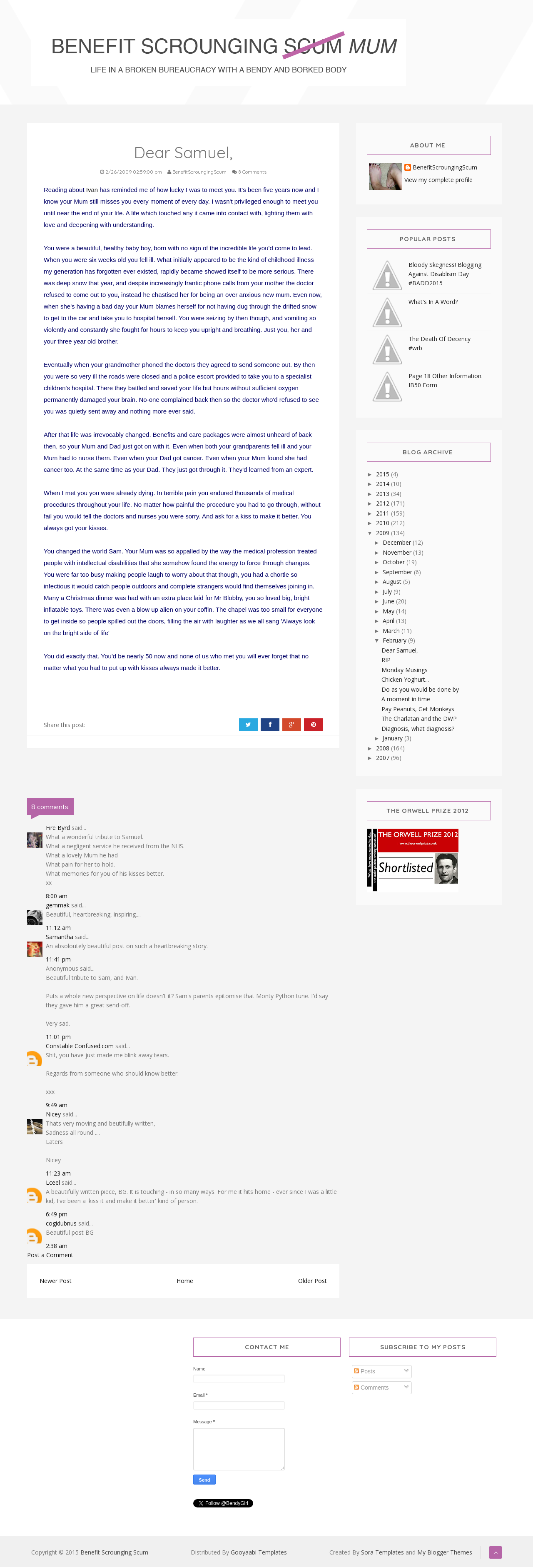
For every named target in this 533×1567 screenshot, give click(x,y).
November (398, 552)
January (393, 738)
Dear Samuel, (399, 650)
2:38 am (56, 1246)
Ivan (92, 189)
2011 (383, 513)
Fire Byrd (58, 828)
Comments (371, 1387)
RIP (386, 660)
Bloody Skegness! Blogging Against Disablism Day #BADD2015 (444, 274)
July (388, 591)
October (394, 562)
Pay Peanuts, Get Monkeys (417, 709)
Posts (364, 1371)
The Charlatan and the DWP (419, 718)
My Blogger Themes (444, 1552)
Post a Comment (50, 1255)
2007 (383, 758)
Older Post (312, 1281)
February (395, 640)
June (389, 601)
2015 (383, 474)
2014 (383, 484)
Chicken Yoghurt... (405, 679)
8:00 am (56, 896)
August (393, 581)
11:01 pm (58, 1037)
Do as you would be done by (420, 689)
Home (185, 1281)
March (392, 631)
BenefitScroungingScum (445, 167)
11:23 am (58, 1173)
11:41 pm (58, 959)
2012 (383, 503)
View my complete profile (438, 180)
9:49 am (56, 1105)
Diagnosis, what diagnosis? (417, 728)
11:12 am (58, 928)
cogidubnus (61, 1223)
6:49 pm (56, 1214)
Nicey (53, 1114)
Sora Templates (382, 1552)
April (389, 621)
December (398, 542)
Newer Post (56, 1281)
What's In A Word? (433, 302)
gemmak (58, 905)
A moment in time (405, 699)
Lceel (53, 1182)
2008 (383, 748)
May (389, 611)
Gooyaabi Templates (259, 1552)
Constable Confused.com (80, 1046)
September (398, 572)
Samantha (59, 937)
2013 (383, 494)
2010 (383, 523)
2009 (383, 533)
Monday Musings (404, 670)
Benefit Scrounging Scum (114, 1552)
